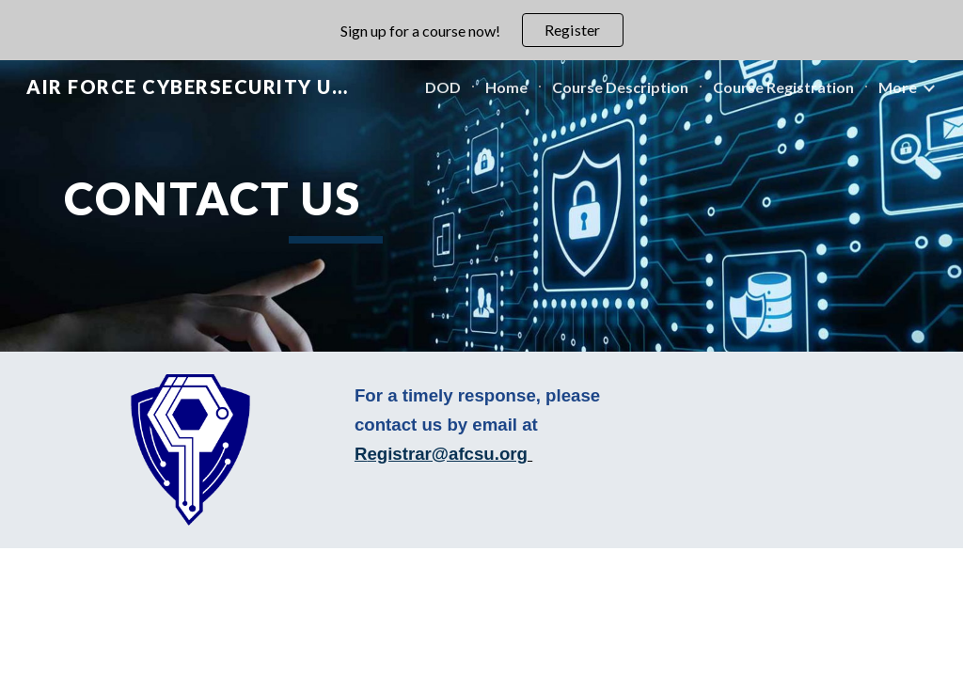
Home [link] (506, 87)
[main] (336, 206)
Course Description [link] (620, 87)
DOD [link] (443, 87)
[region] (481, 30)
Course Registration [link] (783, 87)
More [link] (897, 87)
